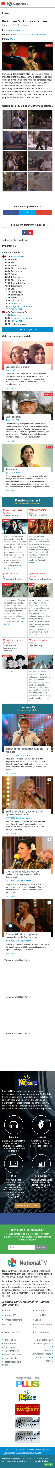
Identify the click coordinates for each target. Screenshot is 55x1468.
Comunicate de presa (41, 1354)
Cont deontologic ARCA (42, 1343)
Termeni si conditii (43, 1357)
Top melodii (41, 1176)
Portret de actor (11, 1340)
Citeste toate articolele (27, 1205)
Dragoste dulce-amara (21, 306)
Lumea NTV (40, 1315)
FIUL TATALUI (16, 309)
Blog (13, 1176)
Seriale (38, 1320)
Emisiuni (13, 1137)
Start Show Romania (24, 755)
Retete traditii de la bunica (11, 1363)
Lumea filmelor (11, 1358)
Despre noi (40, 1310)
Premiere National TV (43, 1326)
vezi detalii (11, 388)
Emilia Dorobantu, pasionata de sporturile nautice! (24, 813)
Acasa (7, 1310)
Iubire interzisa (17, 257)
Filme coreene (10, 1347)
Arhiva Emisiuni (42, 1332)
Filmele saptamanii (13, 1320)
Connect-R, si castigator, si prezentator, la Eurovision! (22, 936)
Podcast (41, 1137)
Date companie (44, 1340)
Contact (47, 1350)
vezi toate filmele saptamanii (27, 504)
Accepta (48, 1464)
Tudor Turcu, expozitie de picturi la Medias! (27, 750)
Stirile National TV (12, 1332)
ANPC (48, 1361)
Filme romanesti (11, 1351)
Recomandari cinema (13, 1354)
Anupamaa (15, 303)
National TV (46, 1450)
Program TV (10, 1315)
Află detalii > (43, 1461)
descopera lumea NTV (27, 710)
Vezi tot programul (27, 329)
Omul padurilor (13, 417)
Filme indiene (10, 1343)
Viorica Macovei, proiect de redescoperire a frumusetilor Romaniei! (23, 874)
